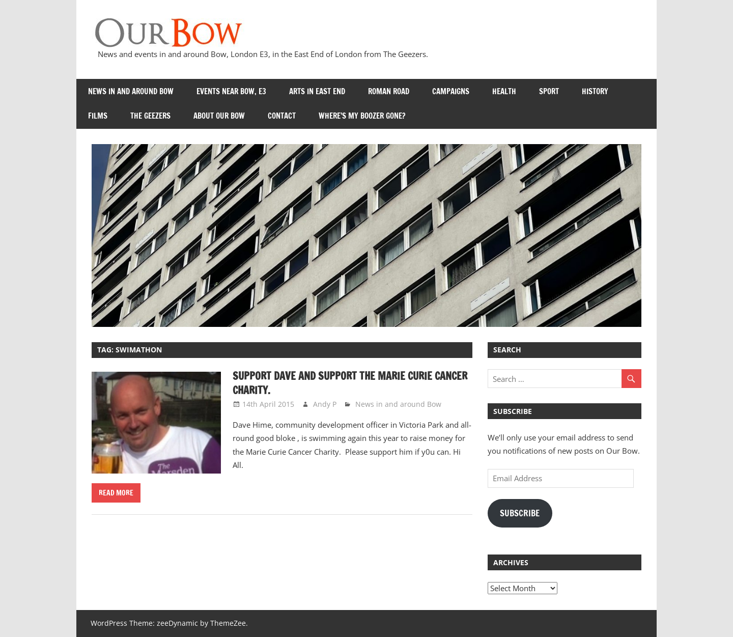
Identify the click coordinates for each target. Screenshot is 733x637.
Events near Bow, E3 (231, 91)
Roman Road (388, 91)
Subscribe (520, 513)
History (595, 91)
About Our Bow (219, 115)
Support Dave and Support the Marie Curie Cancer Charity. (350, 383)
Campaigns (450, 91)
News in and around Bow (131, 91)
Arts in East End (317, 91)
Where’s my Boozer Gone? (362, 115)
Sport (549, 91)
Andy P (324, 404)
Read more (116, 493)
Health (504, 91)
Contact (282, 115)
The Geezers (150, 115)
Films (97, 115)
